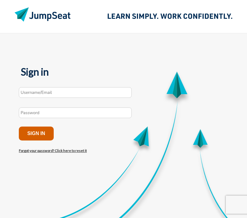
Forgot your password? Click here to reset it (53, 150)
